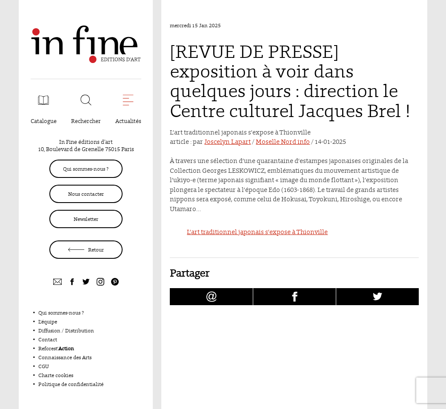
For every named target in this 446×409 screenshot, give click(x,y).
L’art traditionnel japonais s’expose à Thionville (257, 232)
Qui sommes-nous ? (86, 169)
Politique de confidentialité (70, 384)
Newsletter (86, 219)
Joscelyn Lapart (227, 141)
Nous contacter (86, 194)
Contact (47, 339)
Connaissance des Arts (64, 357)
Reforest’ (56, 348)
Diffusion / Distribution (66, 330)
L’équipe (47, 321)
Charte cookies (55, 375)
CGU (43, 366)
